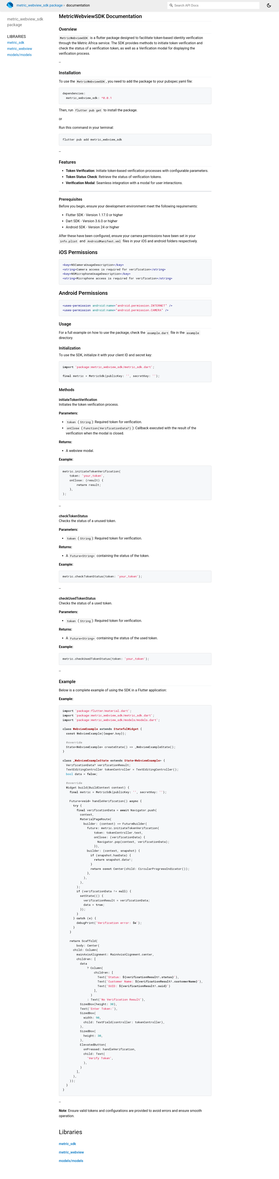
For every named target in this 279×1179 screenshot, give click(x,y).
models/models (71, 1161)
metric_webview (71, 1152)
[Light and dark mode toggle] (268, 5)
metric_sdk (67, 1144)
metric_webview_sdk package (40, 5)
